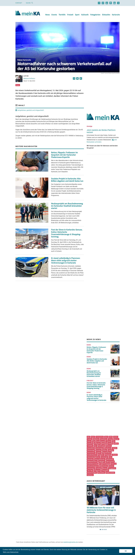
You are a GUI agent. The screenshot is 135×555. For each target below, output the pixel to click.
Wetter (116, 443)
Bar (100, 463)
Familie (114, 448)
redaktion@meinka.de (70, 542)
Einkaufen (106, 15)
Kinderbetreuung (92, 463)
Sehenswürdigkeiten (93, 457)
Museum (108, 446)
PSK (94, 441)
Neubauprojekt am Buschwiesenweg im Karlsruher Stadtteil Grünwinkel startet (67, 206)
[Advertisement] (103, 92)
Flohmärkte (105, 470)
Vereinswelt (90, 468)
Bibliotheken (103, 466)
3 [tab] (104, 529)
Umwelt (110, 443)
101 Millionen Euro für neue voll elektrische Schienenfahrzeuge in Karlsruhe (101, 510)
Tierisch (108, 441)
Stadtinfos (103, 439)
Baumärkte (101, 472)
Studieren (108, 448)
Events (54, 15)
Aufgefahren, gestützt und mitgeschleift (31, 110)
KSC (111, 437)
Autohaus (90, 475)
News (47, 15)
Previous (89, 493)
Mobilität (96, 439)
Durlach (111, 466)
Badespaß (101, 446)
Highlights (102, 461)
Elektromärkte (110, 472)
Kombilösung (100, 441)
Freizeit (70, 15)
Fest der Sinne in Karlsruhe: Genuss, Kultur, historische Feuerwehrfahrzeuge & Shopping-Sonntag (66, 233)
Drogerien (97, 470)
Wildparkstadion (92, 461)
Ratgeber (101, 455)
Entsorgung (106, 463)
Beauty (105, 468)
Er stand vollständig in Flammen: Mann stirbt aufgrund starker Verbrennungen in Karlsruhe (65, 260)
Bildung (104, 443)
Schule (105, 450)
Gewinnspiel (99, 448)
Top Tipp (90, 470)
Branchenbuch (106, 452)
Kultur (89, 441)
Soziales (98, 450)
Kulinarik (84, 15)
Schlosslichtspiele (92, 466)
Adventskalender (100, 459)
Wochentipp (90, 450)
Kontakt (18, 3)
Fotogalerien (95, 15)
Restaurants (91, 452)
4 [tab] (105, 529)
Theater (114, 455)
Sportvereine (110, 461)
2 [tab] (102, 529)
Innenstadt (104, 457)
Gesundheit (90, 448)
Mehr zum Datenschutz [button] (10, 552)
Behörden (90, 459)
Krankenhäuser (91, 455)
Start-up (113, 463)
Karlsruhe (116, 15)
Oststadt (98, 468)
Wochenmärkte (91, 472)
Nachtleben (109, 459)
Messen (116, 439)
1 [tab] (100, 529)
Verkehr (98, 452)
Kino (95, 446)
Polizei (110, 439)
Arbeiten (110, 450)
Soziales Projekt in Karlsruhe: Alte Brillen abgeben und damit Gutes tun (67, 179)
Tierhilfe (62, 15)
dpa (88, 437)
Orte (110, 457)
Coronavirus (99, 437)
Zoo (113, 441)
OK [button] (126, 551)
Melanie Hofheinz (29, 78)
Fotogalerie (112, 468)
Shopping (108, 455)
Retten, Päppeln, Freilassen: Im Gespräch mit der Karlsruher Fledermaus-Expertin (64, 155)
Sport (77, 15)
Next (117, 493)
